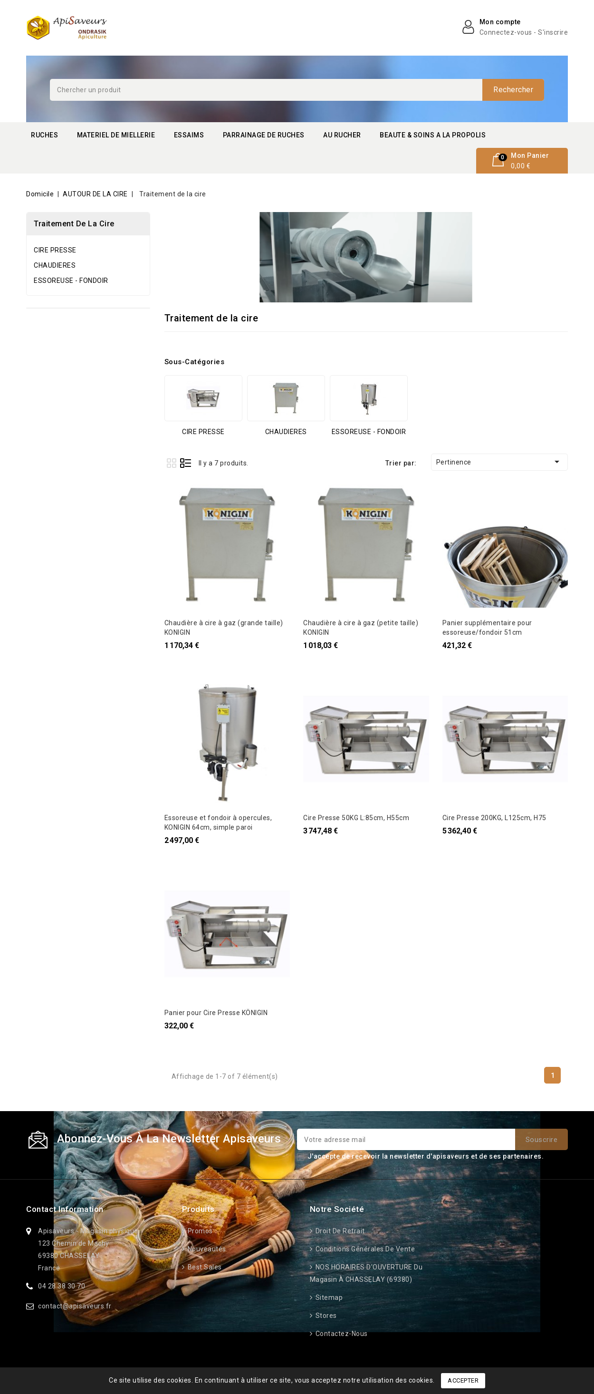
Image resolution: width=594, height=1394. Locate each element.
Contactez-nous (341, 1333)
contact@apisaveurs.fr (75, 1306)
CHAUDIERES (55, 265)
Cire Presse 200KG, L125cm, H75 (494, 818)
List (186, 463)
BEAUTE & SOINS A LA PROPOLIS (433, 135)
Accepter (463, 1380)
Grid (171, 463)
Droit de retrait (339, 1231)
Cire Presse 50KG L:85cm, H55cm (356, 818)
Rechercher (513, 89)
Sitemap (328, 1297)
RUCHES (44, 135)
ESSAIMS (189, 135)
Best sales (204, 1267)
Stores (325, 1315)
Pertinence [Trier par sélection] (499, 461)
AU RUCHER (342, 135)
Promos (199, 1231)
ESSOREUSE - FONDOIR (71, 280)
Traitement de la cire (74, 223)
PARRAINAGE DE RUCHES (264, 135)
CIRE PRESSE (55, 250)
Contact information (65, 1209)
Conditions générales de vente (364, 1249)
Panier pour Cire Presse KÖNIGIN (216, 1012)
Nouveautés (206, 1249)
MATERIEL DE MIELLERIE (116, 135)
